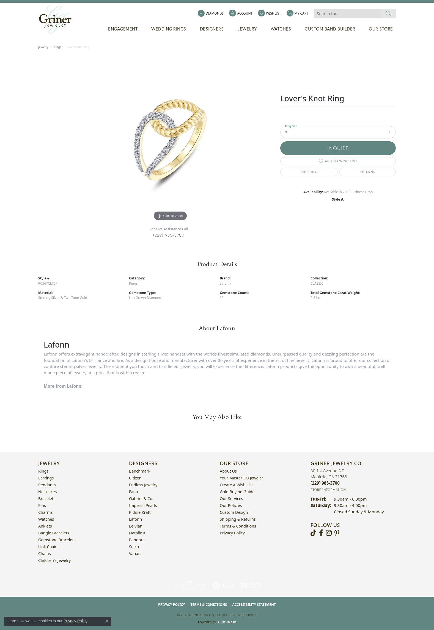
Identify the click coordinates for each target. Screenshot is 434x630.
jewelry (43, 47)
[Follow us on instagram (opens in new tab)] (329, 533)
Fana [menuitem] (133, 491)
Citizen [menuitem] (135, 478)
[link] (211, 13)
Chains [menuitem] (44, 553)
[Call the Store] (325, 483)
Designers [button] (212, 29)
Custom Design (234, 512)
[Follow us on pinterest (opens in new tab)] (336, 533)
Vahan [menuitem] (135, 553)
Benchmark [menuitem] (139, 471)
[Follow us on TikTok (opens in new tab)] (313, 533)
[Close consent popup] (107, 621)
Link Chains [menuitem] (48, 546)
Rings (57, 47)
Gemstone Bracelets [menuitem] (57, 539)
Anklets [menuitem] (45, 526)
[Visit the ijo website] (250, 586)
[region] (170, 139)
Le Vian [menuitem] (135, 526)
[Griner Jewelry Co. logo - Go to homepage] (58, 20)
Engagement (123, 29)
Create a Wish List (236, 484)
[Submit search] (388, 13)
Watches (281, 29)
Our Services (231, 498)
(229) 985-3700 (169, 235)
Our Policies (231, 505)
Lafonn (225, 283)
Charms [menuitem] (45, 512)
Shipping (309, 172)
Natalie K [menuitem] (137, 532)
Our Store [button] (381, 29)
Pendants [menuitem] (47, 484)
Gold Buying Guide (237, 491)
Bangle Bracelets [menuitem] (53, 532)
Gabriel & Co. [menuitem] (141, 498)
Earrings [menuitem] (46, 478)
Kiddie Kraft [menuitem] (140, 512)
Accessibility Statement (254, 604)
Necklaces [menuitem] (47, 491)
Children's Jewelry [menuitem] (54, 560)
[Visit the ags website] (190, 586)
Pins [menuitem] (42, 505)
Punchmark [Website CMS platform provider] (227, 622)
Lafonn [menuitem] (135, 519)
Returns (367, 172)
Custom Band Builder (330, 29)
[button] (240, 13)
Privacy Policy (232, 532)
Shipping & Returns (238, 519)
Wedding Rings (168, 29)
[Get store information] (328, 489)
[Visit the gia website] (224, 586)
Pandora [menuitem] (137, 539)
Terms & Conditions (238, 526)
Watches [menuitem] (46, 519)
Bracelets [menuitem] (46, 498)
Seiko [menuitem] (134, 546)
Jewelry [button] (247, 29)
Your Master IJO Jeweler (241, 478)
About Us (228, 471)
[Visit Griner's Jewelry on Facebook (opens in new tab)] (321, 533)
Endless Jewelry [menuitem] (143, 484)
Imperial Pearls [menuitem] (143, 505)
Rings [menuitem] (43, 471)
